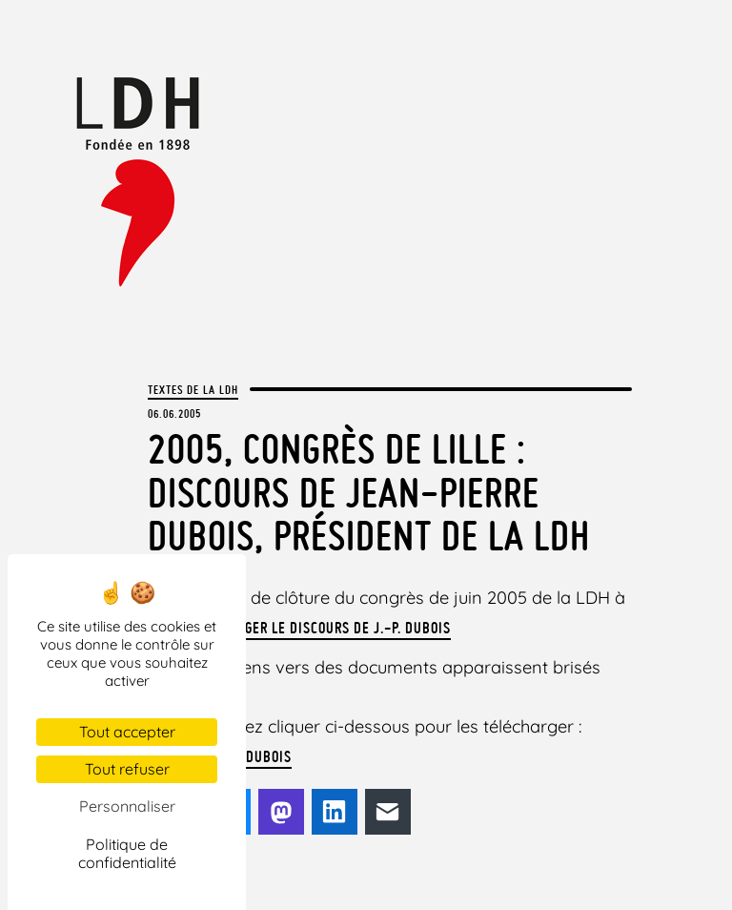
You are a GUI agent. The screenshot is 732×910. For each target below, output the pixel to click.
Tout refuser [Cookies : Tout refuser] (127, 768)
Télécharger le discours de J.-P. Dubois (317, 627)
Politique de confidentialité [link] (127, 853)
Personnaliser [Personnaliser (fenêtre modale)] (127, 806)
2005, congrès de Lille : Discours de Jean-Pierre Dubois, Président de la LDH (369, 492)
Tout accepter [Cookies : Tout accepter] (127, 731)
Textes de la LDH (193, 389)
